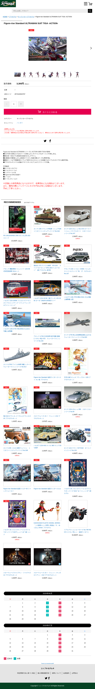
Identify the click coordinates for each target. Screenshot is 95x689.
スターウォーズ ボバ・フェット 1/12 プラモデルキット (47, 417)
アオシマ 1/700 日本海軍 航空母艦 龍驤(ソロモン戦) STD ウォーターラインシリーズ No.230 (47, 338)
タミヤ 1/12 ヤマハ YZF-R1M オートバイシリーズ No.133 (77, 449)
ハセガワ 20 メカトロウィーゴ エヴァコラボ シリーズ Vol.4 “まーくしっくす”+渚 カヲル (77, 491)
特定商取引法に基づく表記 (26, 673)
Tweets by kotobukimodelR (47, 663)
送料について (56, 673)
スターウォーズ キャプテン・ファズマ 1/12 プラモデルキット (17, 574)
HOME (5, 17)
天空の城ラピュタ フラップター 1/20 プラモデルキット (77, 378)
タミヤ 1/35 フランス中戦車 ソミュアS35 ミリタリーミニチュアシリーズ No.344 (47, 230)
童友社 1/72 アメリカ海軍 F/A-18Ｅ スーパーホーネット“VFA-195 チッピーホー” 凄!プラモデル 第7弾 (47, 268)
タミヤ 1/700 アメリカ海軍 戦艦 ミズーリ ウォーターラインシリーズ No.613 (17, 366)
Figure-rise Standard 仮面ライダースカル (47, 488)
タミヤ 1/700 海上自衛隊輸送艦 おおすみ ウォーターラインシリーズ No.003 (78, 336)
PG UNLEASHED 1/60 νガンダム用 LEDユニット (16, 237)
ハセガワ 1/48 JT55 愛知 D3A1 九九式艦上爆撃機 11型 (77, 298)
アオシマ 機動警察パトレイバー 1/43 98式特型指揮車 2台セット (16, 270)
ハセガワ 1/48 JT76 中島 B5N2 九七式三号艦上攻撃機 (16, 330)
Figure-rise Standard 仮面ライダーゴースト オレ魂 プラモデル (47, 378)
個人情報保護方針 (43, 673)
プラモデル (12, 17)
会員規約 (66, 673)
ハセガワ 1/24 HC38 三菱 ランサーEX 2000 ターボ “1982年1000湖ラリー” (47, 299)
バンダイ (20, 123)
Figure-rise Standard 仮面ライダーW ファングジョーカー (17, 490)
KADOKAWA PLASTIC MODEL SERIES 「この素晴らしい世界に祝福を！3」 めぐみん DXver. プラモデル (47, 525)
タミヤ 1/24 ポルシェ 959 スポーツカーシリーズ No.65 (77, 410)
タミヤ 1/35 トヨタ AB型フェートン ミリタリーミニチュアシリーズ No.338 (16, 449)
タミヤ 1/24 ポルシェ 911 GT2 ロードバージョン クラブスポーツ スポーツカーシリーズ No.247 (77, 231)
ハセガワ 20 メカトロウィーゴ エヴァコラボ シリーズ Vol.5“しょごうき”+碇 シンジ (17, 532)
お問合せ (75, 673)
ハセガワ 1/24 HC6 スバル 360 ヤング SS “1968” (47, 447)
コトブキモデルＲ (47, 668)
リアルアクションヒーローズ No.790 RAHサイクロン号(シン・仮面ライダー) (77, 531)
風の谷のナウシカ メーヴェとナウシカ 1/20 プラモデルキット (17, 417)
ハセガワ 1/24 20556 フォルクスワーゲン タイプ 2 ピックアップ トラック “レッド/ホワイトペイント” (17, 303)
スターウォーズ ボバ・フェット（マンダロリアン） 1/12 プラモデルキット (47, 574)
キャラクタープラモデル (26, 17)
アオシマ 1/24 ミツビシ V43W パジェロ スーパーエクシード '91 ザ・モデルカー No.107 (78, 271)
